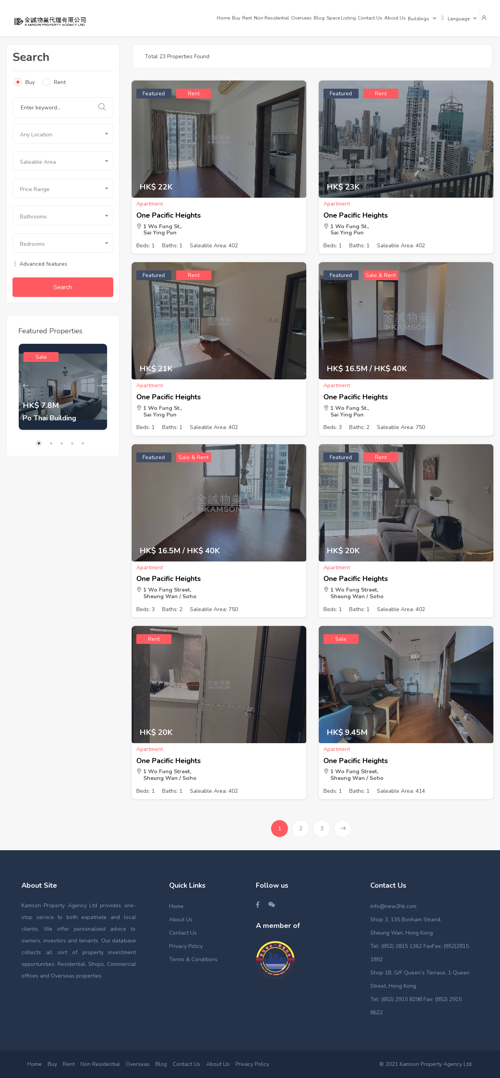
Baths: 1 (172, 245)
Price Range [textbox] (35, 189)
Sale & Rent (381, 275)
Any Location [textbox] (36, 135)
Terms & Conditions (193, 959)
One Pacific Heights (168, 215)
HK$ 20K (343, 551)
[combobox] (62, 133)
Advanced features (39, 264)
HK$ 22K (156, 187)
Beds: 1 (145, 245)
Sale (41, 357)
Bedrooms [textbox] (32, 244)
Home (176, 906)
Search (63, 287)
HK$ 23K (343, 187)
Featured (154, 93)
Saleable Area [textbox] (38, 162)
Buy (24, 82)
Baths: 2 (359, 427)
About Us (181, 919)
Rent (54, 82)
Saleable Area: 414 (401, 791)
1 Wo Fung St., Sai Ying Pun (159, 230)
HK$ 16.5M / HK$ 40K (367, 369)
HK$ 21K (156, 369)
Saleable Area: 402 (214, 245)
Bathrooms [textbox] (33, 217)
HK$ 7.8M (41, 405)
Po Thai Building (49, 418)
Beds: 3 (332, 427)
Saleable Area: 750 (401, 427)
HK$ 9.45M (347, 732)
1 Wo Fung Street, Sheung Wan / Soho (166, 593)
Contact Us (183, 933)
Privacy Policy (186, 946)
